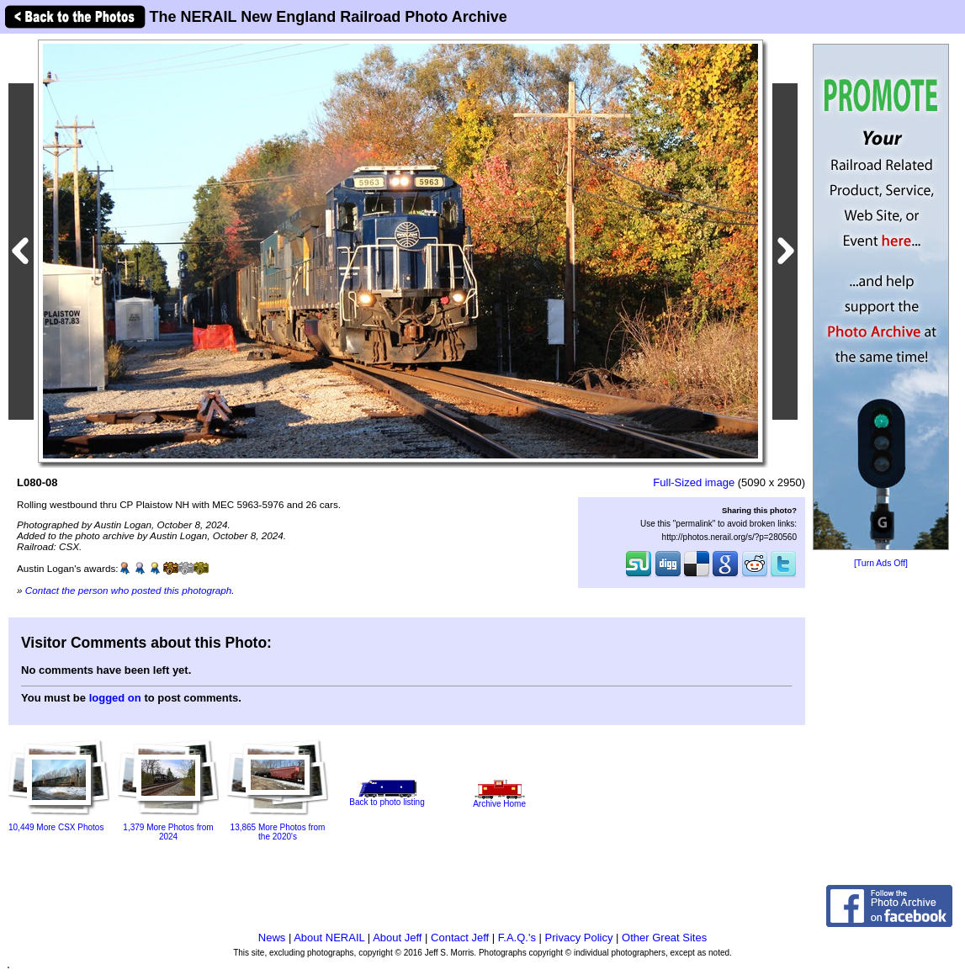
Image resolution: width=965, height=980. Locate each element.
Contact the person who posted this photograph (128, 590)
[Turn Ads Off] (881, 563)
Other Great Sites (664, 937)
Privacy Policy (579, 937)
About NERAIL (329, 937)
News (272, 937)
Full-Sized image (693, 482)
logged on (115, 697)
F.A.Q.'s (517, 937)
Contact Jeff (460, 937)
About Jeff (397, 937)
